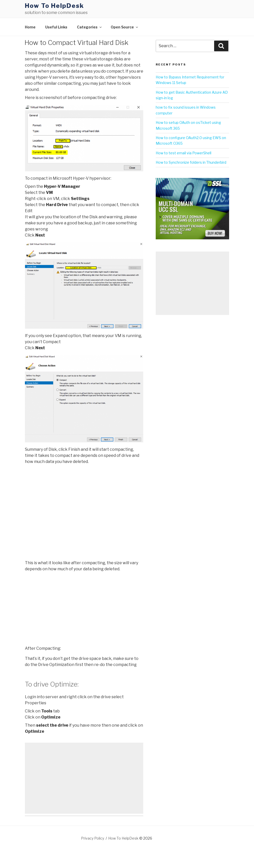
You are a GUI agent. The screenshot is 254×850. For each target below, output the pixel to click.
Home (30, 27)
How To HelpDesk (54, 5)
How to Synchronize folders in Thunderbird (191, 162)
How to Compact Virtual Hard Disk (76, 42)
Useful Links (56, 27)
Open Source (125, 27)
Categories (89, 27)
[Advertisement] (84, 778)
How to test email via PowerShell (183, 153)
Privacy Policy (92, 838)
